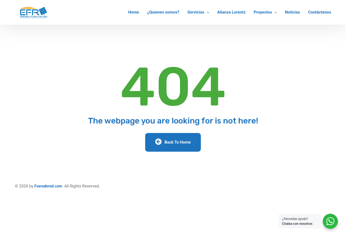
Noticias (292, 12)
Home (133, 12)
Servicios (195, 12)
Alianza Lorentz (231, 12)
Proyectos (263, 12)
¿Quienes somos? (163, 12)
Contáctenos (319, 12)
